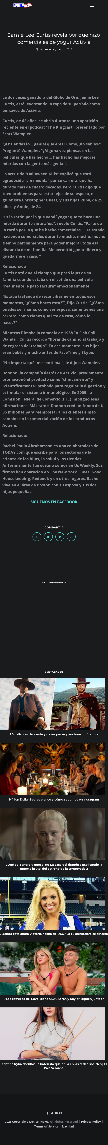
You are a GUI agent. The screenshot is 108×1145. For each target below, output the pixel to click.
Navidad (68, 1126)
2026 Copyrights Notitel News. (27, 1121)
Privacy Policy (91, 1121)
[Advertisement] (54, 620)
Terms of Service (46, 1126)
